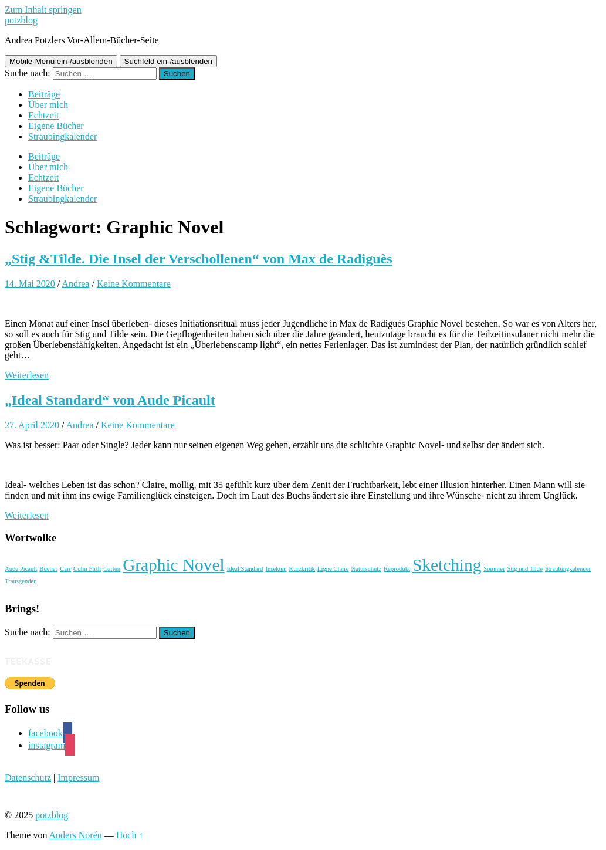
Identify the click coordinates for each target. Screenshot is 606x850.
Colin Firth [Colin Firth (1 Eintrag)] (87, 568)
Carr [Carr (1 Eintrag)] (65, 568)
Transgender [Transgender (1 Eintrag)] (20, 581)
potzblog (21, 20)
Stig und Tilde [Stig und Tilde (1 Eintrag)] (524, 568)
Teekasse (28, 661)
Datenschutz (28, 778)
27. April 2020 (32, 425)
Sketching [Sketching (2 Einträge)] (446, 565)
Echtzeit (43, 115)
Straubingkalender (62, 136)
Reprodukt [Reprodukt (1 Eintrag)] (397, 568)
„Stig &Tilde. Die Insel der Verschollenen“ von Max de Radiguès (198, 258)
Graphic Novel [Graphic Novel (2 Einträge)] (173, 565)
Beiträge (44, 94)
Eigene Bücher (56, 126)
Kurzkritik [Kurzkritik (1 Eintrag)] (302, 568)
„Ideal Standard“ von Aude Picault (110, 400)
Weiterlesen (27, 375)
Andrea (75, 284)
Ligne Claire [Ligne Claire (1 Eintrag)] (333, 568)
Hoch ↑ (130, 835)
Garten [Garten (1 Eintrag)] (111, 568)
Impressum (78, 778)
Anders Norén (75, 835)
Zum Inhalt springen (43, 10)
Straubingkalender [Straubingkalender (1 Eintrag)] (568, 568)
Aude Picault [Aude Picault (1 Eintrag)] (21, 568)
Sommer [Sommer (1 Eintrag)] (494, 568)
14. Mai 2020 (30, 284)
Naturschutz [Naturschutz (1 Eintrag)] (366, 568)
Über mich (48, 105)
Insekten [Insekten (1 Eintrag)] (275, 568)
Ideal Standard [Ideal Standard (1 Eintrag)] (245, 568)
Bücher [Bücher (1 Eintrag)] (48, 568)
